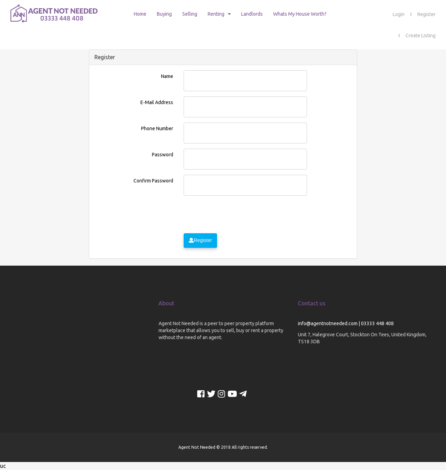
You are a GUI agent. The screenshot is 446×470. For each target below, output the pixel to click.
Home (140, 14)
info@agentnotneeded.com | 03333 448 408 (346, 323)
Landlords (252, 14)
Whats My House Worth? (299, 14)
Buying (164, 14)
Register (426, 14)
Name (167, 76)
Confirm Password (153, 180)
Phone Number (157, 128)
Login (399, 14)
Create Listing (421, 35)
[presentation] (237, 214)
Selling (189, 14)
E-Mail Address (156, 102)
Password (162, 154)
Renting (216, 14)
